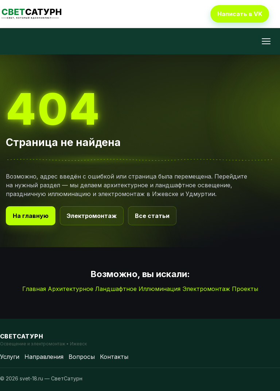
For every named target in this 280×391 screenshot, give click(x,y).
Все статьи (152, 215)
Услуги (9, 356)
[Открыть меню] (266, 41)
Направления (43, 356)
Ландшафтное (116, 288)
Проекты (245, 288)
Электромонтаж (92, 215)
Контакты (114, 356)
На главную (30, 215)
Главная (34, 288)
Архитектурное (70, 288)
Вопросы (82, 356)
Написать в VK (239, 14)
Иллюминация (159, 288)
